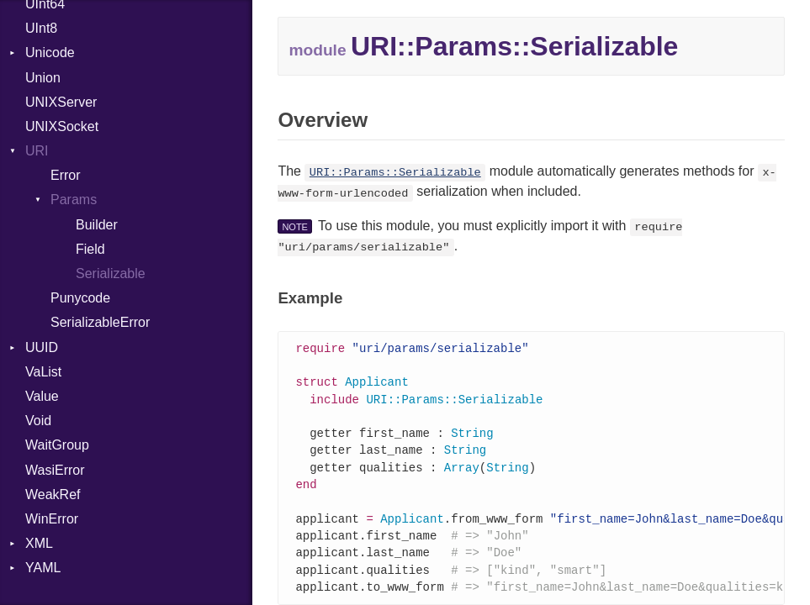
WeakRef (53, 494)
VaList (43, 372)
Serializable (111, 273)
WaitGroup (57, 445)
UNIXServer (61, 102)
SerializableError (100, 322)
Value (42, 396)
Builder (97, 225)
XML (39, 543)
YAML (43, 567)
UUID (41, 347)
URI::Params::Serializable (395, 172)
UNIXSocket (61, 126)
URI (37, 151)
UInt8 (41, 28)
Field (90, 249)
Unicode (50, 52)
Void (38, 420)
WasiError (55, 470)
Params (73, 199)
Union (43, 78)
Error (65, 175)
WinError (51, 519)
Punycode (80, 298)
